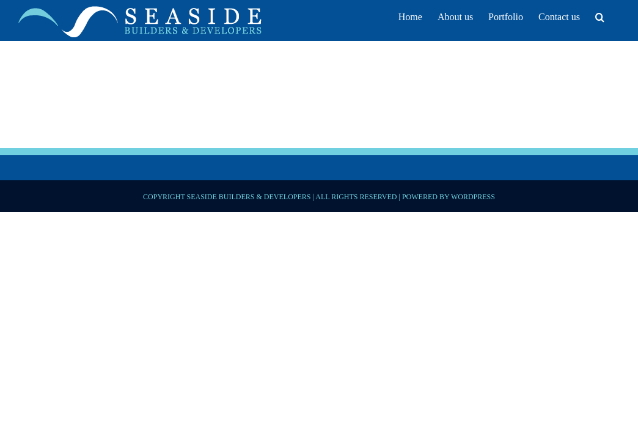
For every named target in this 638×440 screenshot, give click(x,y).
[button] (615, 15)
